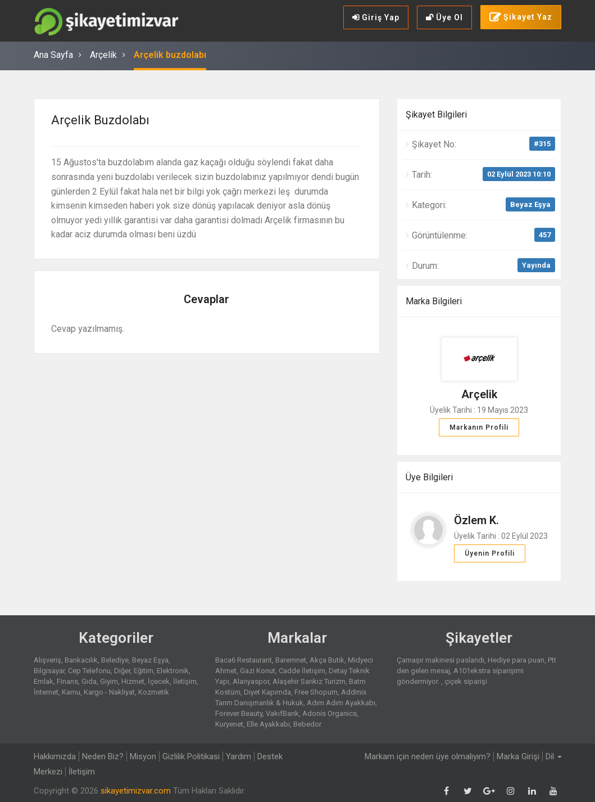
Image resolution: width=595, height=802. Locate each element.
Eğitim (143, 670)
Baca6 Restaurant (243, 660)
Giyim (109, 681)
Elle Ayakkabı (268, 724)
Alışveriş (47, 660)
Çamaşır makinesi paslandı (440, 660)
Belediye (115, 660)
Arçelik (103, 54)
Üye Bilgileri (429, 477)
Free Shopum (316, 692)
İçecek (159, 681)
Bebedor (307, 724)
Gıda (89, 681)
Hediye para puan (516, 660)
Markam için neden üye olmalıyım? (427, 756)
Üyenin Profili (490, 553)
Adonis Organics (329, 713)
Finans (67, 681)
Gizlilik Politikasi (191, 756)
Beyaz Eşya (530, 204)
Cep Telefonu (89, 670)
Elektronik (173, 670)
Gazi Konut (257, 670)
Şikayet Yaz (520, 17)
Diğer (122, 670)
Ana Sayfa (53, 54)
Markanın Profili (478, 427)
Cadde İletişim (302, 670)
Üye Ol (444, 17)
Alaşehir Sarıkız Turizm (309, 681)
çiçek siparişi (465, 681)
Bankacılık (81, 660)
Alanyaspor (251, 681)
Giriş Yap (375, 17)
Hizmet (132, 681)
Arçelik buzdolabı (170, 54)
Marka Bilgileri (434, 301)
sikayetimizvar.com (136, 791)
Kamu (71, 692)
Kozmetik (153, 692)
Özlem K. (476, 520)
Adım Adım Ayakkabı (341, 703)
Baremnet (290, 660)
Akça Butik (327, 660)
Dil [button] (554, 756)
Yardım (238, 756)
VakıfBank (282, 713)
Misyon (143, 756)
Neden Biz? (103, 756)
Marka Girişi (518, 756)
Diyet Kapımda (267, 692)
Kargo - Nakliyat (109, 692)
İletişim (185, 681)
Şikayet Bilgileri (436, 114)
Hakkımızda (55, 756)
